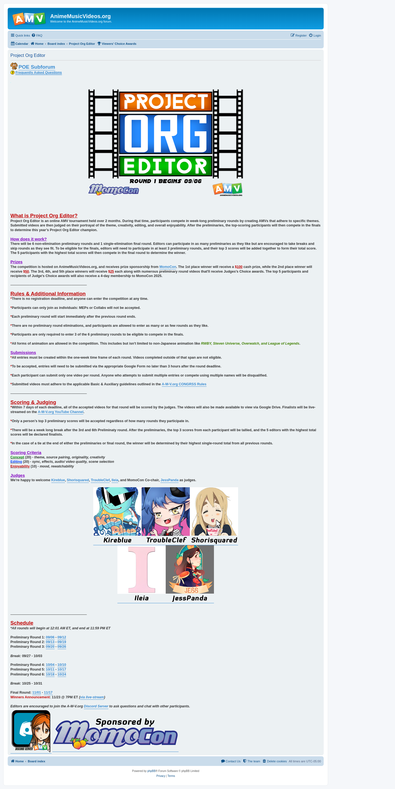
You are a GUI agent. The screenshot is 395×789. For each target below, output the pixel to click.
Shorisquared (78, 480)
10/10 (62, 665)
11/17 (48, 692)
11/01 (36, 692)
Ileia (115, 480)
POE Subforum (36, 67)
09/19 (62, 642)
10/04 (50, 665)
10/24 (62, 674)
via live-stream (92, 697)
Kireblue (58, 480)
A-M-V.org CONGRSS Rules (184, 384)
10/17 (62, 669)
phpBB (151, 771)
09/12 (62, 637)
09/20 (50, 647)
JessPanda (169, 480)
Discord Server (96, 706)
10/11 (50, 669)
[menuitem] (36, 35)
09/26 (62, 647)
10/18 (50, 674)
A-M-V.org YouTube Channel (60, 412)
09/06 (50, 637)
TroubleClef (100, 480)
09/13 (50, 642)
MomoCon (167, 267)
